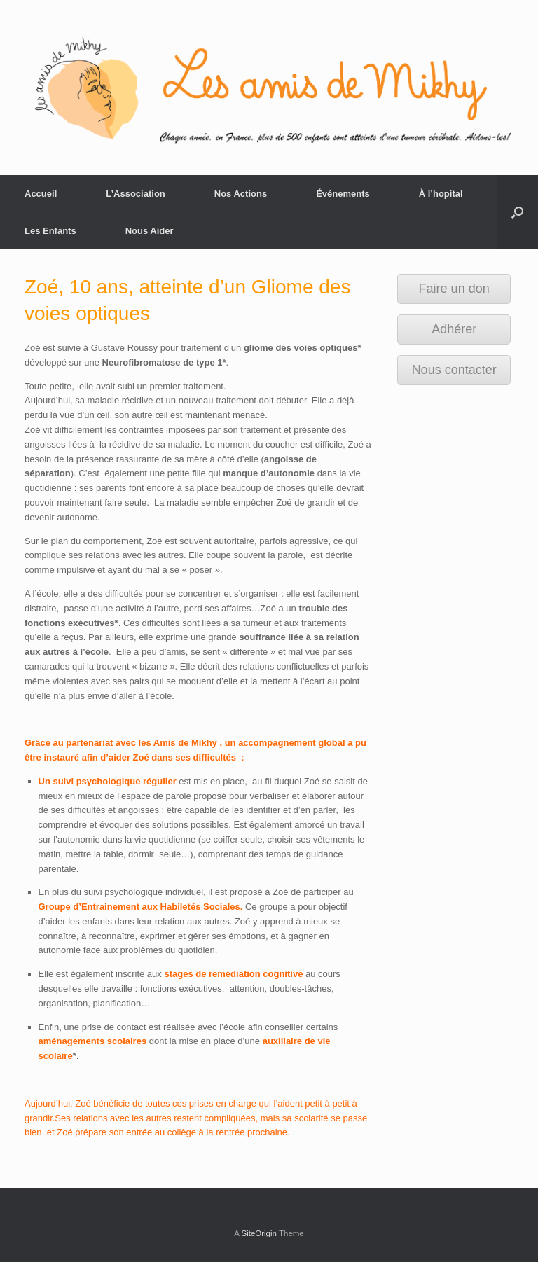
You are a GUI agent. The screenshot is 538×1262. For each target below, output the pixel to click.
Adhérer (454, 329)
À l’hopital (441, 193)
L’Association (135, 193)
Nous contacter (454, 370)
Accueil (41, 193)
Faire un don (454, 289)
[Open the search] (517, 212)
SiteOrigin (259, 1233)
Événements (343, 193)
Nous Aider (149, 231)
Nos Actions (240, 193)
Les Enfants (50, 231)
